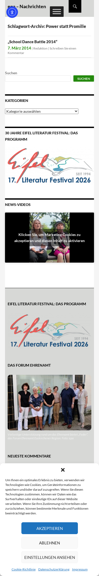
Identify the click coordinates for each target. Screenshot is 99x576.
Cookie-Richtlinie (24, 569)
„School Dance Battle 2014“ (32, 41)
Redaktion (40, 48)
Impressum (80, 569)
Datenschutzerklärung (53, 569)
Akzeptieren (49, 528)
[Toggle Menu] (57, 11)
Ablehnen (49, 542)
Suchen (11, 73)
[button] (62, 469)
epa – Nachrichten (27, 6)
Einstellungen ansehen (49, 557)
